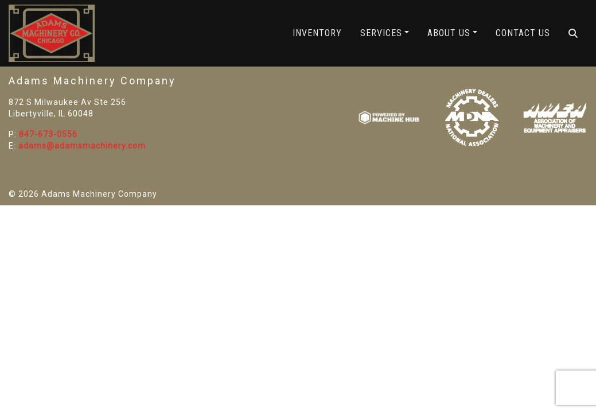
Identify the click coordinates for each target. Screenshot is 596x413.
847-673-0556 (48, 134)
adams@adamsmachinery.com (82, 145)
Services (381, 33)
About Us (448, 33)
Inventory (317, 33)
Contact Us (523, 33)
